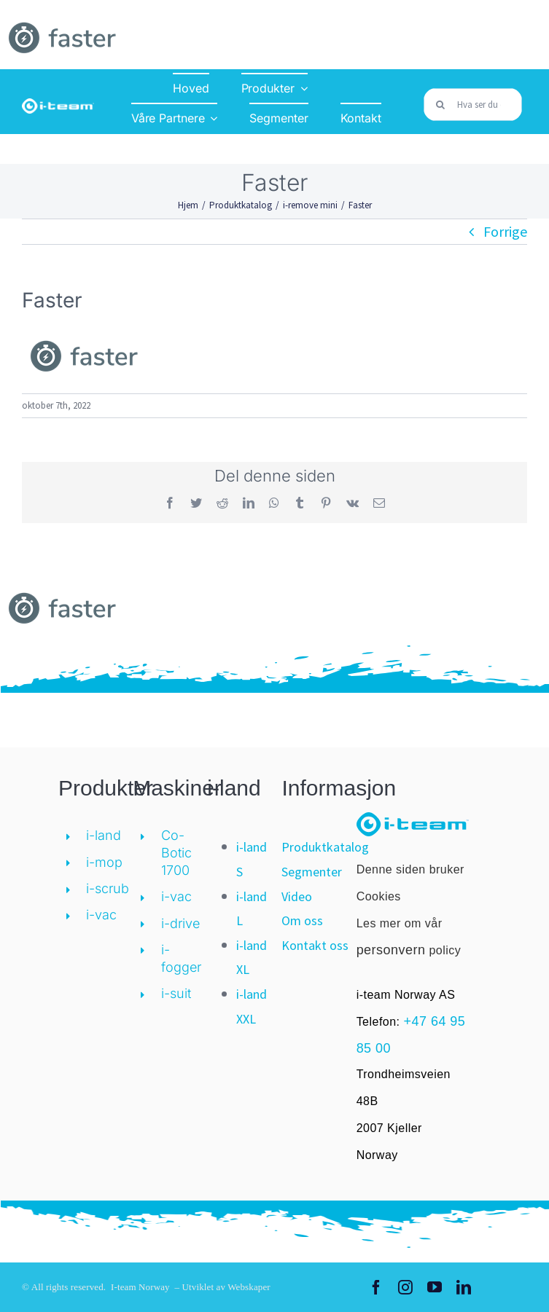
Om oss (302, 920)
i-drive (180, 923)
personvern (391, 950)
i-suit (176, 993)
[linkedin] (463, 1287)
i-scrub (107, 888)
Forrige (505, 231)
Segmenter (311, 871)
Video (296, 896)
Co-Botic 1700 (176, 853)
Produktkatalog (325, 846)
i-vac (101, 914)
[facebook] (376, 1287)
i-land (103, 835)
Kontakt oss (315, 945)
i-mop (104, 862)
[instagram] (405, 1287)
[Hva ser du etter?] (473, 104)
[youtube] (434, 1287)
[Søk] (440, 104)
